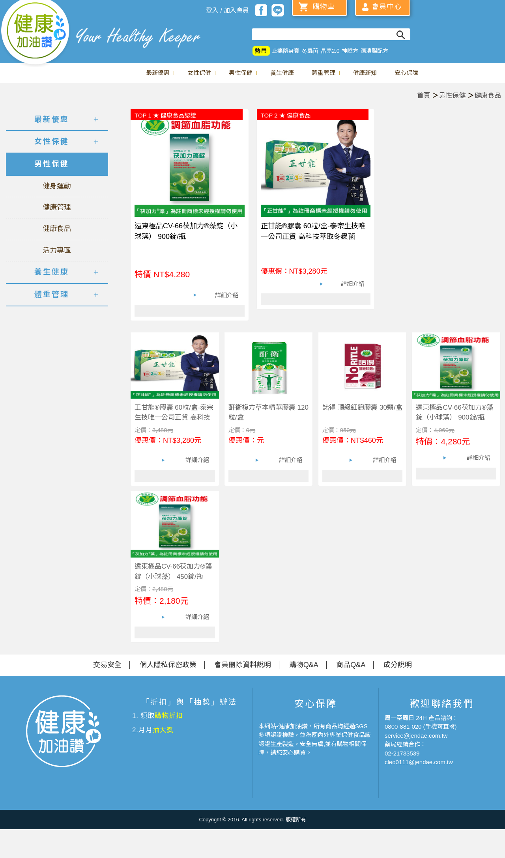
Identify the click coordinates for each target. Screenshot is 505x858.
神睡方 (350, 51)
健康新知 (365, 72)
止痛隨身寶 (285, 51)
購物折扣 (169, 716)
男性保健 (240, 72)
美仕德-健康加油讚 (35, 33)
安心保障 (406, 72)
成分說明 (397, 665)
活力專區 (57, 250)
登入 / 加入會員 (227, 10)
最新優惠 (158, 72)
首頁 (423, 95)
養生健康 (282, 72)
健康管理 (57, 207)
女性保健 (199, 72)
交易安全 (107, 665)
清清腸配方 (374, 51)
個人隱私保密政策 (168, 665)
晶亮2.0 (330, 51)
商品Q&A (350, 665)
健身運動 (57, 186)
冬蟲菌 (310, 51)
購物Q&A (303, 665)
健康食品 (487, 95)
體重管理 (323, 72)
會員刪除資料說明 (242, 665)
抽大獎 (163, 730)
